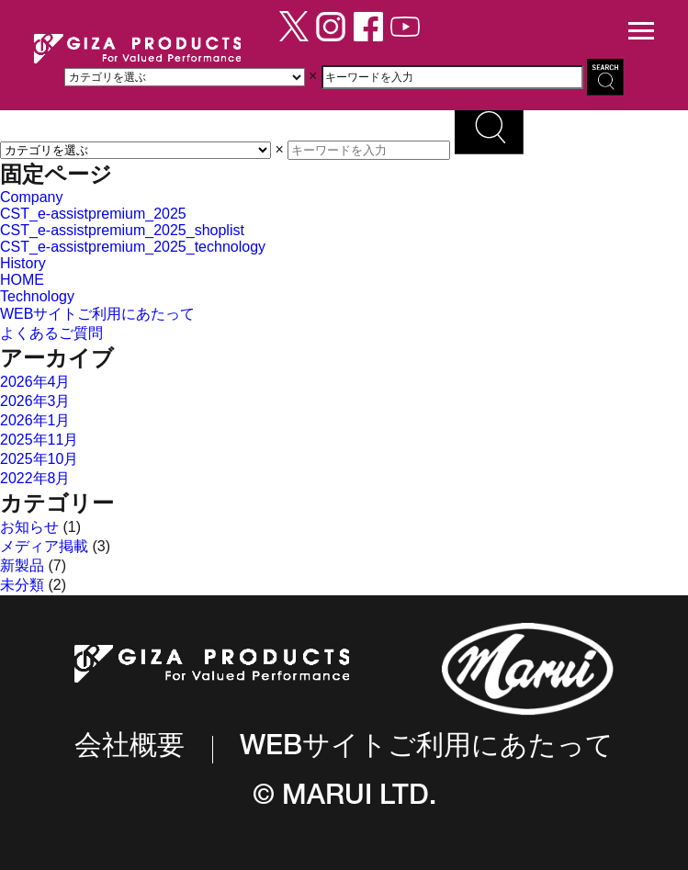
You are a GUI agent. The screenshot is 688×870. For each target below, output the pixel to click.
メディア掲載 (44, 546)
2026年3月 (35, 401)
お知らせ (29, 527)
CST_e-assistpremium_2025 (93, 213)
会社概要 (129, 749)
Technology (37, 296)
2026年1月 (35, 420)
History (23, 263)
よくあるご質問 (51, 333)
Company (31, 197)
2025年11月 (39, 439)
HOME (22, 280)
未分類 (22, 585)
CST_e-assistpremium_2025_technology (132, 246)
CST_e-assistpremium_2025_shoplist (122, 230)
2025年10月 (39, 459)
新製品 (22, 565)
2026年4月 (35, 382)
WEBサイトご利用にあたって (97, 314)
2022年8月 (35, 478)
